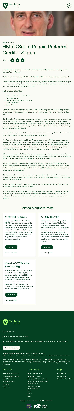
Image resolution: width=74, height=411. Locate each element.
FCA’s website (6, 364)
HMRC (29, 393)
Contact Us (6, 387)
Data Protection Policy (64, 379)
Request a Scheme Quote (11, 376)
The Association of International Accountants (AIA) (37, 382)
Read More (11, 247)
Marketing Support (9, 381)
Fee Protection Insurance (10, 373)
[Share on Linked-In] (22, 60)
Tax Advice (6, 384)
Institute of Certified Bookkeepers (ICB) (33, 387)
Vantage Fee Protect (32, 400)
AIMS (29, 396)
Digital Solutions (8, 379)
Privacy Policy (61, 373)
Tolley (29, 391)
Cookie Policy (61, 376)
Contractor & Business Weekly (37, 379)
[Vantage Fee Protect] (11, 6)
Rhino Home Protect (33, 376)
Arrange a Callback (11, 348)
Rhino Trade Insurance (34, 373)
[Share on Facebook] (12, 60)
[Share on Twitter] (17, 60)
